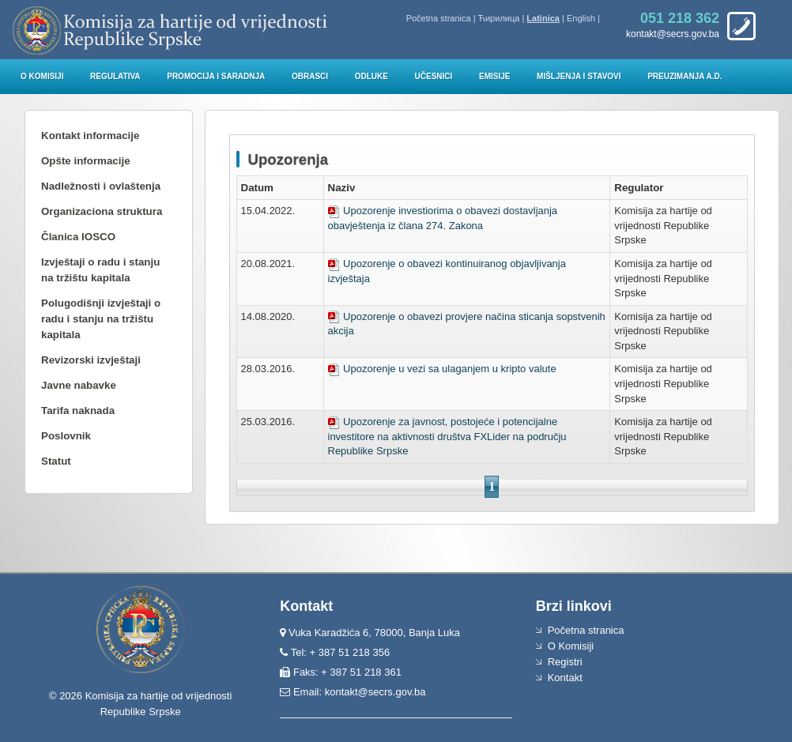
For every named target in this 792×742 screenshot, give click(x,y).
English (581, 18)
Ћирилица (499, 18)
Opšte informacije (85, 161)
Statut (56, 461)
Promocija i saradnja (216, 76)
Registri (565, 662)
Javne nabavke (78, 385)
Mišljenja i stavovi (579, 76)
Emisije (494, 76)
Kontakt (565, 678)
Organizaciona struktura (101, 211)
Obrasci (310, 76)
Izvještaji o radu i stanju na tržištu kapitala (100, 270)
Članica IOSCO (78, 237)
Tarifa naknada (78, 410)
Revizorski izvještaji (91, 360)
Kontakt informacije (90, 135)
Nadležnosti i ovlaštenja (100, 186)
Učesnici (434, 76)
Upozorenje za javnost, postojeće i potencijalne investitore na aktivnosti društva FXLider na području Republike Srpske (447, 436)
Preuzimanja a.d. (684, 76)
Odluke (371, 76)
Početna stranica (438, 18)
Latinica (543, 18)
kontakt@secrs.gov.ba (375, 692)
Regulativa (115, 76)
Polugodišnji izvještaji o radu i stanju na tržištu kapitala (100, 319)
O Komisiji (42, 76)
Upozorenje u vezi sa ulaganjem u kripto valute (442, 369)
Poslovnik (66, 436)
